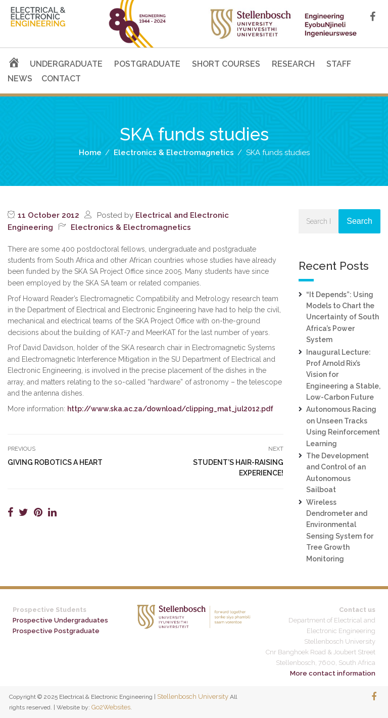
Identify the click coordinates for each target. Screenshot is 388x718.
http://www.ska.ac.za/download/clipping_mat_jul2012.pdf (170, 409)
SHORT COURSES (226, 64)
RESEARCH (293, 64)
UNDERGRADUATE (66, 64)
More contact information (332, 673)
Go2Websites (110, 707)
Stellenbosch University (192, 696)
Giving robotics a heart (55, 462)
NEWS (20, 78)
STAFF (338, 64)
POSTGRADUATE (147, 64)
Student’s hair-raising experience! (238, 467)
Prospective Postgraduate (56, 631)
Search (359, 221)
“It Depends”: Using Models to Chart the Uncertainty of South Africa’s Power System (342, 317)
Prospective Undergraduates (60, 620)
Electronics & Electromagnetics (131, 227)
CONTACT (61, 78)
